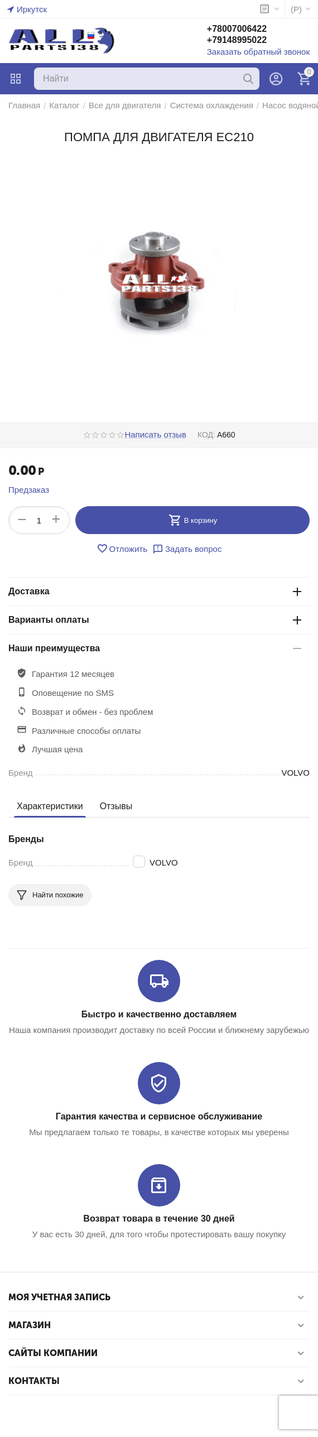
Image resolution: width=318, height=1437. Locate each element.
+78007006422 (237, 28)
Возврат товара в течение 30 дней (158, 1218)
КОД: (206, 434)
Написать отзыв (155, 434)
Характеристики (50, 806)
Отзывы (116, 806)
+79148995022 (237, 40)
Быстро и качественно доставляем (159, 1014)
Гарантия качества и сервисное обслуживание (159, 1116)
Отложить (122, 548)
